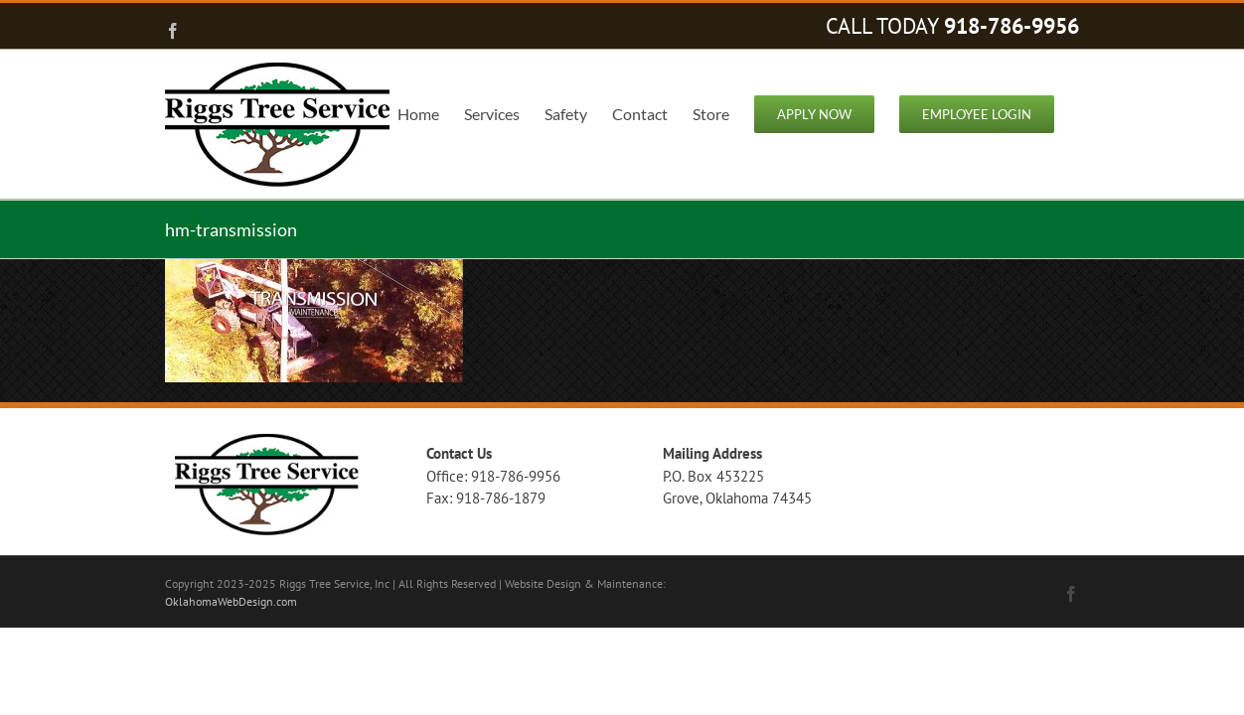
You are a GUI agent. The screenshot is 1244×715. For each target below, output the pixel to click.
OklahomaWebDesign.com (231, 601)
